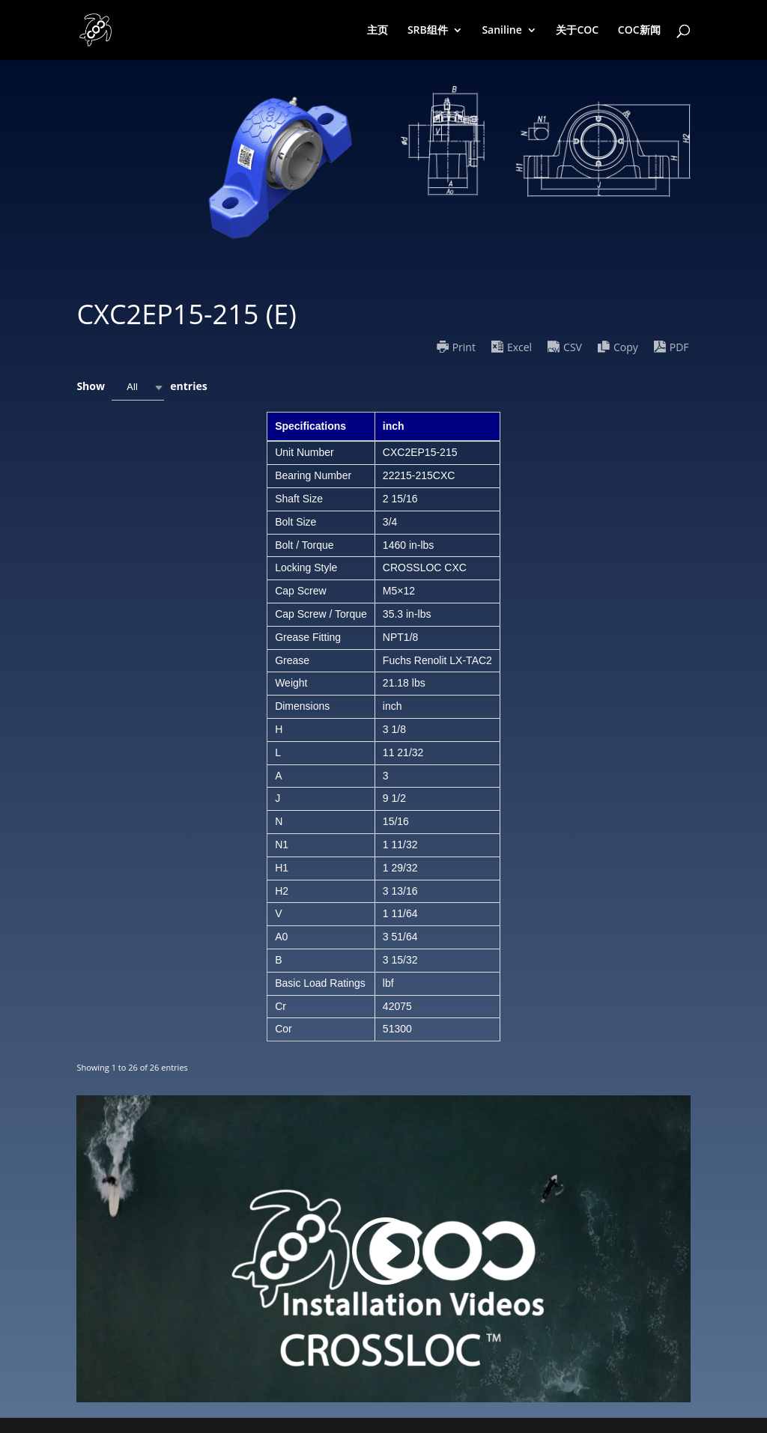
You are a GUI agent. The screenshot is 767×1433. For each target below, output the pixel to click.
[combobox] (138, 387)
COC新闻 (639, 31)
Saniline (501, 31)
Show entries (141, 387)
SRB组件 (427, 31)
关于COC (577, 31)
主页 (377, 31)
